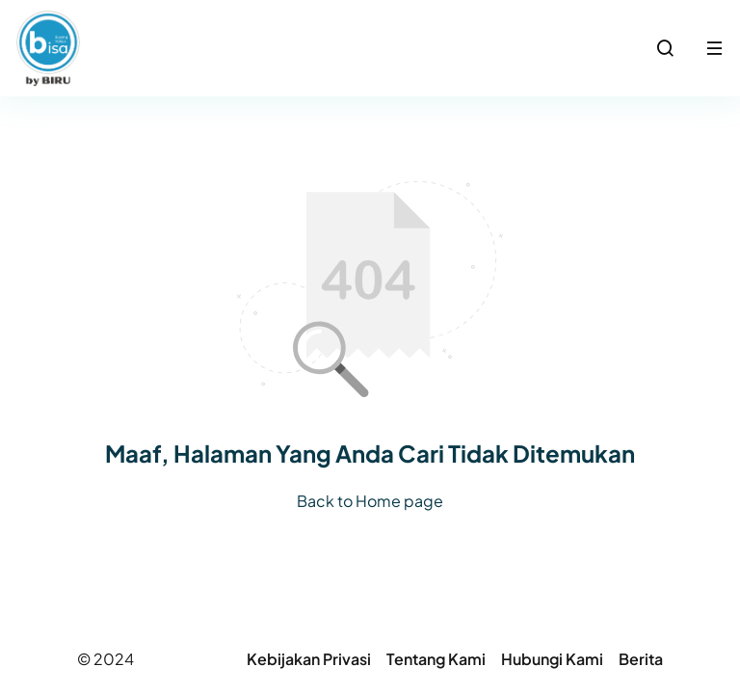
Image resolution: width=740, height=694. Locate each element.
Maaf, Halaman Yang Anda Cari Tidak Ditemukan (370, 453)
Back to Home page (370, 501)
